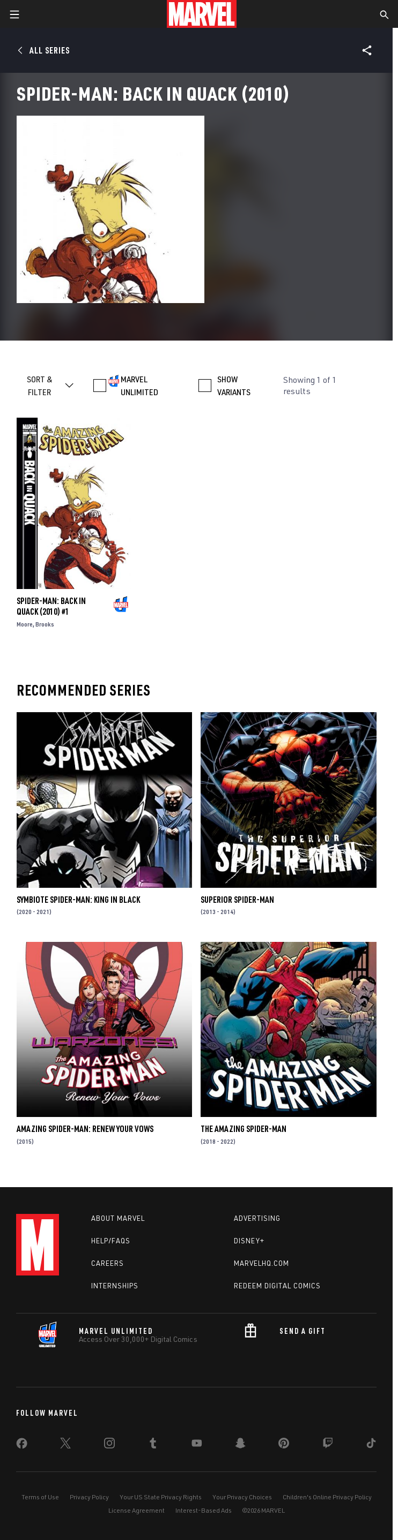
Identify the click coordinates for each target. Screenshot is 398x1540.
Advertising (257, 1218)
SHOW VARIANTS (233, 385)
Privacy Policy (89, 1497)
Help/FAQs (110, 1240)
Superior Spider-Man (237, 899)
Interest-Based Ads (203, 1510)
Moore (25, 624)
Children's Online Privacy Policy (327, 1497)
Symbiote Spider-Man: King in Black (78, 899)
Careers (107, 1263)
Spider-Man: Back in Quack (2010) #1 (51, 606)
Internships (114, 1285)
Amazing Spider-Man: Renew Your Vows (85, 1128)
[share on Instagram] (109, 1445)
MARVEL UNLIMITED (139, 385)
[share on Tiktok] (371, 1445)
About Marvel (118, 1218)
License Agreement (136, 1510)
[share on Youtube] (196, 1445)
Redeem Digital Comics (277, 1285)
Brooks (44, 624)
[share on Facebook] (21, 1445)
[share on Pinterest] (283, 1445)
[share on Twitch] (327, 1445)
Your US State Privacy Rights (161, 1497)
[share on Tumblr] (153, 1445)
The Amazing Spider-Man (243, 1128)
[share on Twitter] (65, 1445)
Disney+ (249, 1240)
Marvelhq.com (261, 1263)
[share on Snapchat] (240, 1445)
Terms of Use (40, 1497)
